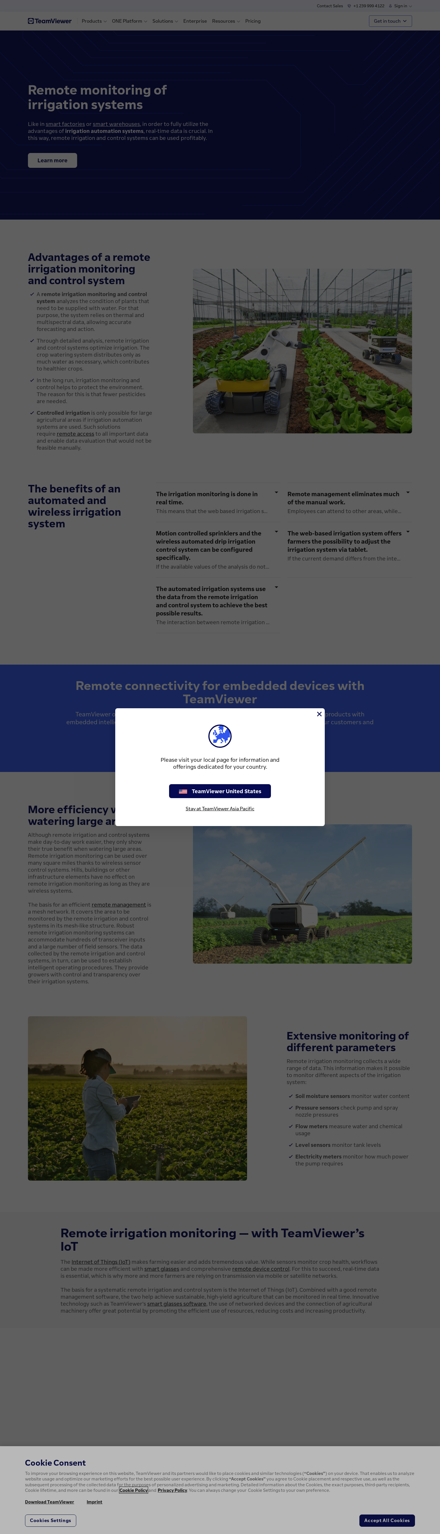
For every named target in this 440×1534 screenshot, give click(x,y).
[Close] (319, 714)
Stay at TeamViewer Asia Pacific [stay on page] (220, 808)
